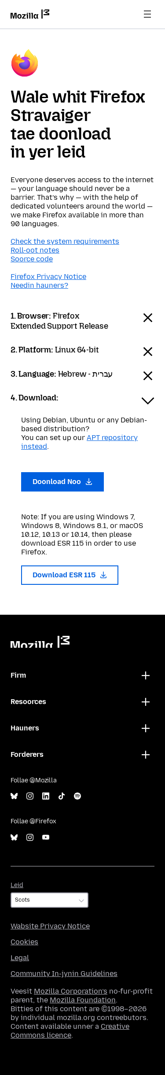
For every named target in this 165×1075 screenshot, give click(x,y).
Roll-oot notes (35, 250)
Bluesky (14, 796)
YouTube (45, 837)
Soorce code (32, 259)
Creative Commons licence (70, 1030)
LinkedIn (45, 796)
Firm (18, 675)
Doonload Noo (62, 481)
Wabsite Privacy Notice (50, 926)
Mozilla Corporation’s (70, 991)
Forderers (27, 754)
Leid (17, 885)
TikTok (61, 796)
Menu (147, 14)
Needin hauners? (39, 285)
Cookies (24, 942)
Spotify (77, 796)
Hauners (25, 728)
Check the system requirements (65, 241)
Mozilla (40, 642)
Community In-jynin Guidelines (64, 973)
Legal (20, 958)
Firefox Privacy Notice (48, 276)
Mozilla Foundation (83, 1000)
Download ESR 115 (70, 575)
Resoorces (28, 701)
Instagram (29, 796)
